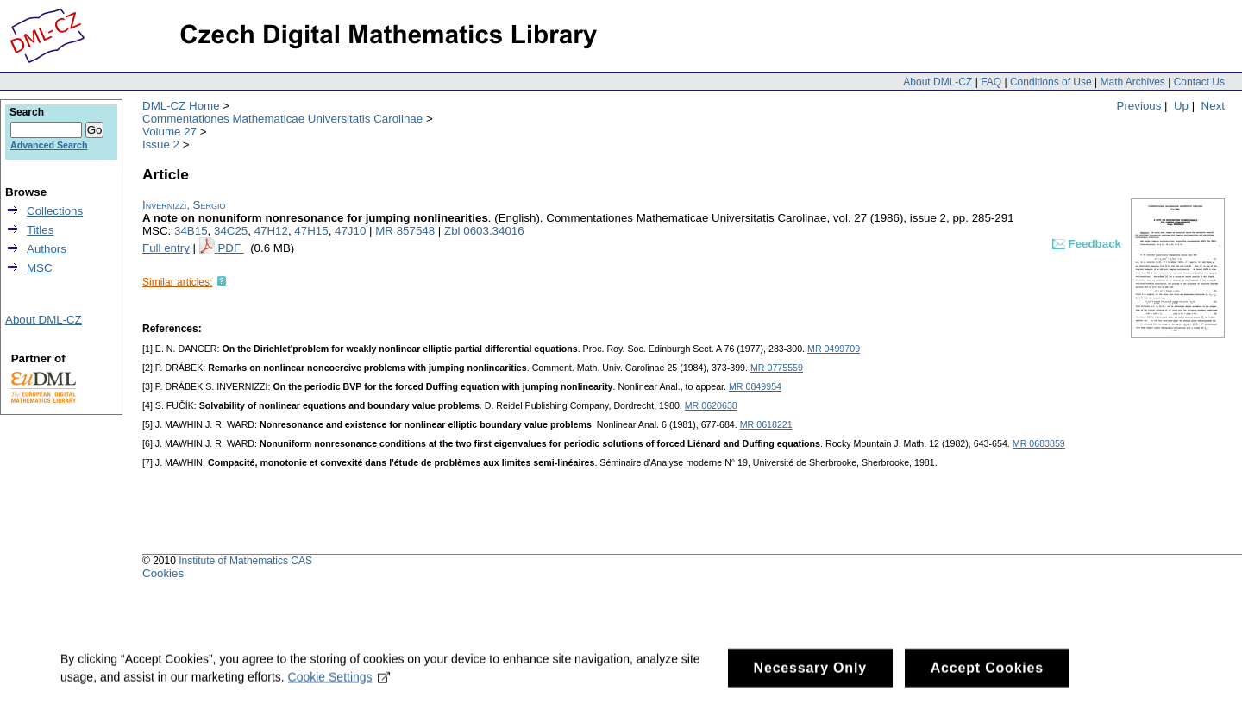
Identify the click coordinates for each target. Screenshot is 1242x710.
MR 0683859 (1039, 443)
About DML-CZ (937, 82)
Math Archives (1132, 82)
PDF (230, 248)
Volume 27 (169, 131)
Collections (55, 210)
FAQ (991, 82)
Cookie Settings (339, 683)
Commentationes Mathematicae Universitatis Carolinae (282, 118)
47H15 (311, 230)
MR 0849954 (755, 386)
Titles (40, 229)
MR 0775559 (776, 367)
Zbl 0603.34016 (484, 230)
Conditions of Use (1051, 82)
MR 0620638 (711, 405)
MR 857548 (405, 230)
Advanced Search (48, 145)
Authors (46, 248)
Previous (1139, 105)
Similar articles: (177, 282)
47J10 (350, 230)
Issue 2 (160, 144)
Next (1213, 105)
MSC (40, 267)
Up (1181, 105)
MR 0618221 (766, 424)
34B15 (191, 230)
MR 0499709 (833, 348)
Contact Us (1199, 82)
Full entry (166, 248)
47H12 (271, 230)
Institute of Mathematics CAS (245, 561)
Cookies (163, 573)
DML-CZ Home (181, 105)
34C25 (231, 230)
